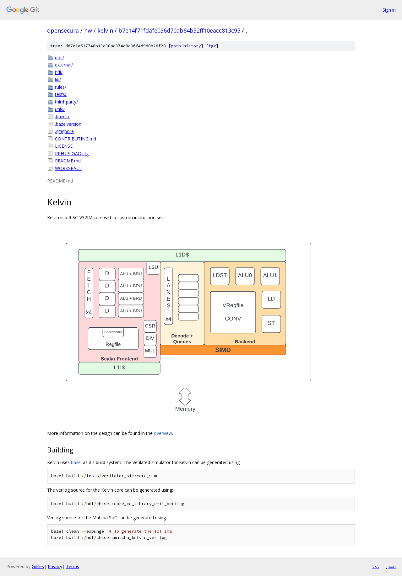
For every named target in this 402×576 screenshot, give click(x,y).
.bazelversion (68, 124)
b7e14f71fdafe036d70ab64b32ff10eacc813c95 (179, 30)
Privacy (55, 566)
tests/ (61, 94)
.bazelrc (62, 116)
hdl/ (58, 72)
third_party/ (66, 102)
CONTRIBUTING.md (75, 139)
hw (88, 30)
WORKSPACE (68, 168)
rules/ (60, 87)
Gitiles (38, 566)
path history (186, 46)
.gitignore (64, 131)
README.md (68, 161)
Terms (72, 566)
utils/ (60, 109)
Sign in (389, 10)
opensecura (63, 30)
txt (375, 566)
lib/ (58, 79)
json (391, 566)
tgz (212, 46)
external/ (64, 65)
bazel (76, 462)
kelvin (105, 30)
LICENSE (64, 146)
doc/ (59, 58)
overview (163, 433)
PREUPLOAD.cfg (72, 153)
